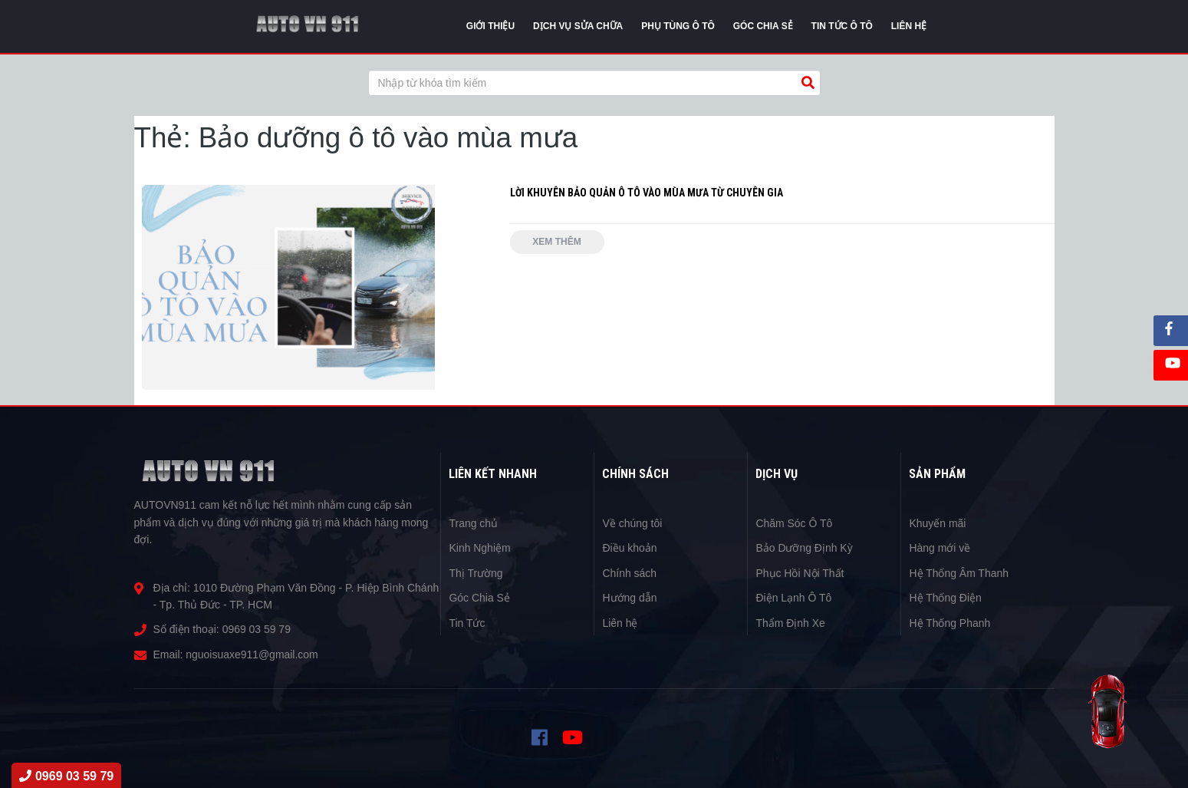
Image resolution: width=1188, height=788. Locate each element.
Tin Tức (467, 623)
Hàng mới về (939, 548)
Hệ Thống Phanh (949, 623)
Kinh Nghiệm (479, 548)
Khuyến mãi (937, 523)
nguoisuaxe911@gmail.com (252, 654)
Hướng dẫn (629, 598)
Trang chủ (473, 523)
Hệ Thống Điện (945, 598)
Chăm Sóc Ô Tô (793, 523)
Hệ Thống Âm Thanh (959, 573)
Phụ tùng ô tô (678, 26)
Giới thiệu (490, 26)
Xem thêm (557, 241)
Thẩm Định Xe (790, 623)
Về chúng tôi (632, 523)
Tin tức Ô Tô (842, 26)
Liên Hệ (908, 26)
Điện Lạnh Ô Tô (793, 598)
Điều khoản (629, 548)
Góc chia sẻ (763, 26)
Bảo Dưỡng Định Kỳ (804, 548)
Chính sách (629, 573)
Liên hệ (619, 623)
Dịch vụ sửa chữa (578, 26)
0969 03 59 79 (256, 629)
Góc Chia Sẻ (479, 598)
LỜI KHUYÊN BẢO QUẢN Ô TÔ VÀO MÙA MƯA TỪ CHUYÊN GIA (647, 192)
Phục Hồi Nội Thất (799, 573)
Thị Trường (475, 573)
